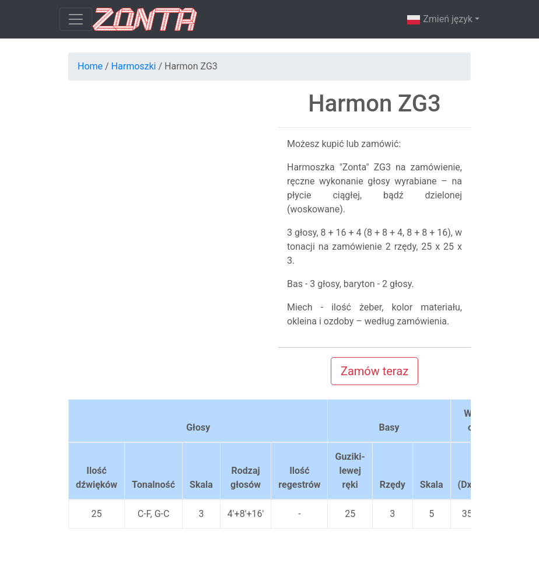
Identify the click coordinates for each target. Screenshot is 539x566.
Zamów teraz (374, 371)
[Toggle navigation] (76, 19)
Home (90, 66)
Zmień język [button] (440, 20)
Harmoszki (133, 66)
